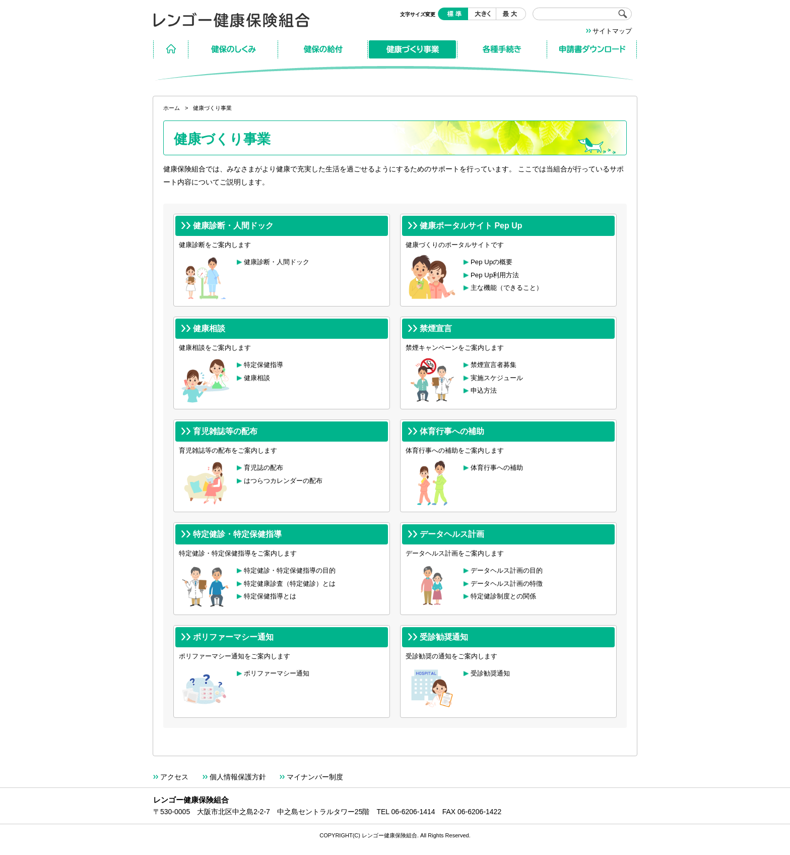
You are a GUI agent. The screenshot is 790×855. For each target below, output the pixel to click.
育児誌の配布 (263, 467)
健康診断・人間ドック (276, 262)
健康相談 (257, 378)
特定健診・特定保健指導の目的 (290, 570)
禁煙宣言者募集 (493, 365)
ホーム (170, 49)
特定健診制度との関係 (503, 596)
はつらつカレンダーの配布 (283, 480)
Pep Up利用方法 (495, 275)
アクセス (174, 777)
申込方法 (484, 390)
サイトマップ (612, 31)
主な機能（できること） (507, 287)
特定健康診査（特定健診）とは (290, 583)
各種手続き (502, 49)
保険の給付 (323, 49)
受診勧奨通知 (490, 673)
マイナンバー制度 (315, 777)
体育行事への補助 (497, 467)
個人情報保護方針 (238, 777)
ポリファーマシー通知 (276, 673)
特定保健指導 (263, 365)
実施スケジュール (497, 378)
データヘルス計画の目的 (507, 570)
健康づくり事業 (412, 49)
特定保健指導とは (270, 596)
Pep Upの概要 (491, 262)
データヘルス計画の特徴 (507, 583)
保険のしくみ (233, 49)
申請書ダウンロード (592, 49)
